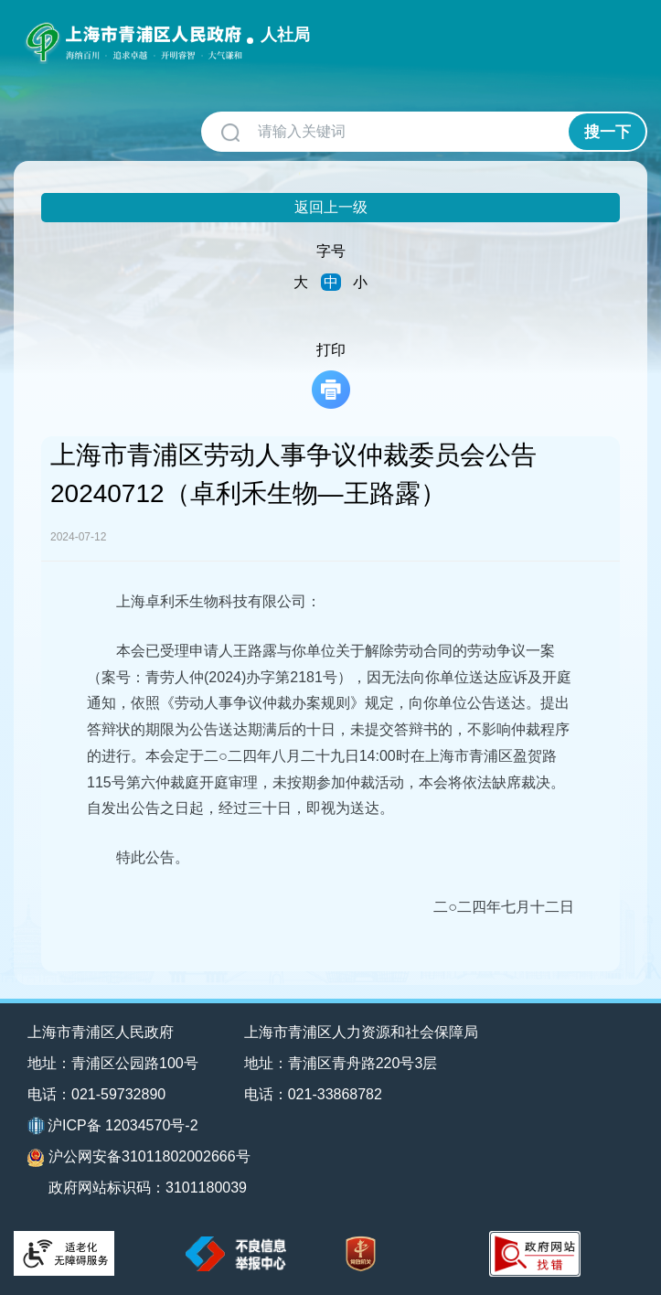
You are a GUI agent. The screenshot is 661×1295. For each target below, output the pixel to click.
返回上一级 (331, 207)
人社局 (285, 35)
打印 (331, 375)
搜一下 (607, 132)
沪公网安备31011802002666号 (139, 1158)
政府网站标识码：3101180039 (147, 1187)
